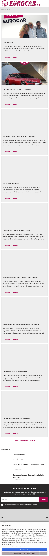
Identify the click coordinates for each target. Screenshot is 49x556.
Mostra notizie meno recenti (24, 441)
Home (3, 9)
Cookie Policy (10, 542)
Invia (44, 499)
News (8, 9)
